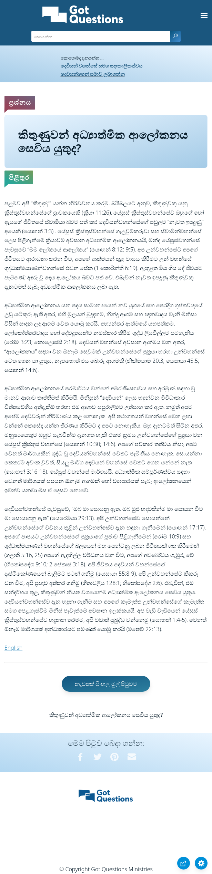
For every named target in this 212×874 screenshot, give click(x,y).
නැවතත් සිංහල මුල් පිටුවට (106, 684)
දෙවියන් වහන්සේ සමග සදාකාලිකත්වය (102, 65)
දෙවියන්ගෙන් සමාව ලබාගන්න (93, 74)
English (13, 647)
